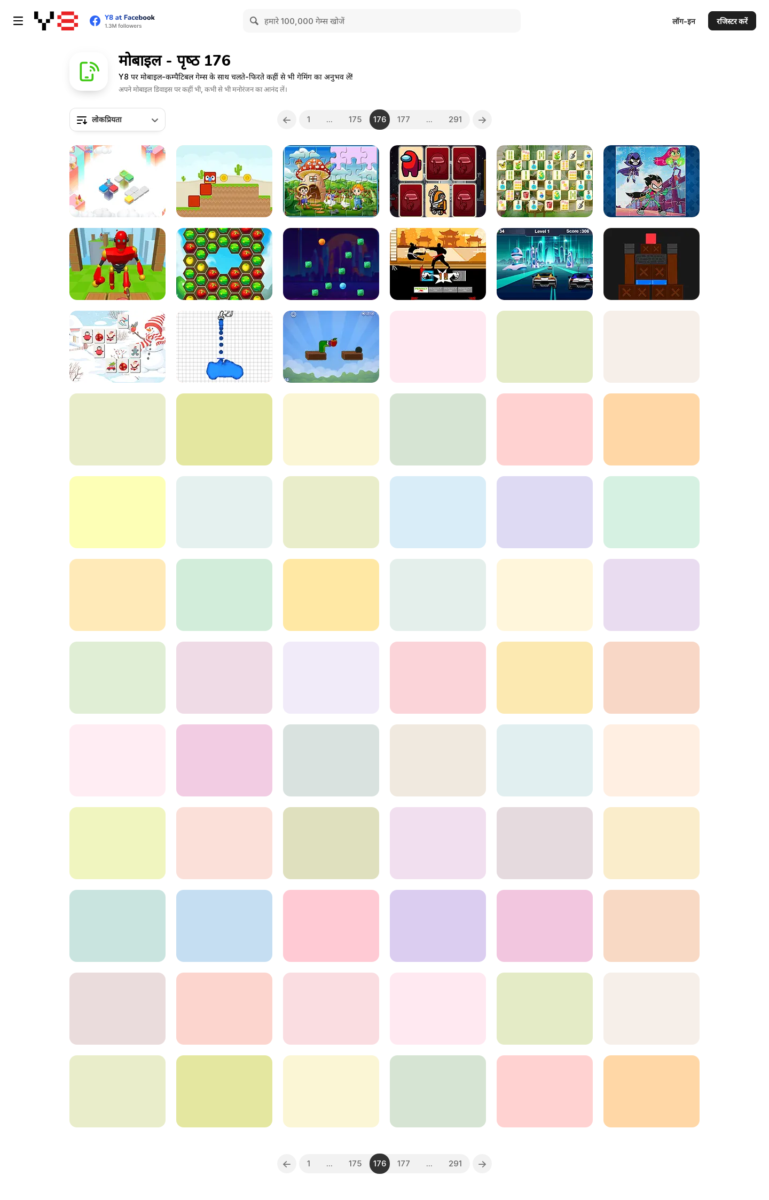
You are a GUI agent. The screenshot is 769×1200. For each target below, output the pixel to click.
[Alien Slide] (224, 595)
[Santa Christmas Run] (651, 1091)
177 (404, 119)
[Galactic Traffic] (545, 264)
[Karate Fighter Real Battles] (438, 264)
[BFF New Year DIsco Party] (224, 512)
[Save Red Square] (651, 264)
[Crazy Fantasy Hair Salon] (545, 760)
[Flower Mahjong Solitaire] (545, 181)
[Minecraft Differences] (438, 843)
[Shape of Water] (224, 347)
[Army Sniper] (545, 1009)
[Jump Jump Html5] (331, 595)
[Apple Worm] (331, 347)
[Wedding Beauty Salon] (117, 512)
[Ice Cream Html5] (224, 843)
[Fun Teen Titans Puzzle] (651, 181)
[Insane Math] (224, 429)
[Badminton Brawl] (331, 1009)
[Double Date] (545, 678)
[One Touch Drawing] (545, 347)
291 (455, 119)
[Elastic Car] (438, 678)
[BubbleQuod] (117, 678)
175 (355, 119)
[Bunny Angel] (117, 843)
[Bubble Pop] (117, 429)
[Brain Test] (331, 429)
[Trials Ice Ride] (117, 760)
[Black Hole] (438, 595)
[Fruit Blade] (224, 1009)
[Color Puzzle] (117, 181)
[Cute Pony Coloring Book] (651, 760)
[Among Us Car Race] (438, 1009)
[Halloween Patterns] (438, 347)
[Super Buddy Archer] (117, 1009)
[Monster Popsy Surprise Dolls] (331, 678)
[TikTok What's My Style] (331, 926)
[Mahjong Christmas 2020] (117, 347)
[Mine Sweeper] (651, 843)
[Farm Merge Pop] (224, 264)
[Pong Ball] (331, 843)
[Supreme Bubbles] (438, 429)
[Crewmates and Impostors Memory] (438, 181)
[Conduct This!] (438, 1091)
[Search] (254, 21)
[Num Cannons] (545, 1091)
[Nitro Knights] (331, 1091)
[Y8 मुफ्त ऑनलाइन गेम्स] (56, 20)
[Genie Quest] (117, 926)
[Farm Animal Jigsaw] (331, 181)
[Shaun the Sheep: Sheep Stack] (651, 429)
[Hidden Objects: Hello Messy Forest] (331, 760)
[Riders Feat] (651, 678)
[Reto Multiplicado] (224, 678)
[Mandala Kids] (224, 760)
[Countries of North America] (438, 512)
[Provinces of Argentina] (545, 843)
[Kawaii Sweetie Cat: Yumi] (224, 1091)
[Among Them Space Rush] (438, 760)
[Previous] (286, 119)
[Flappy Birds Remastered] (331, 512)
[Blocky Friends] (224, 181)
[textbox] (117, 119)
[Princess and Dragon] (117, 1091)
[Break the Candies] (331, 264)
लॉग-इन (683, 21)
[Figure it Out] (651, 347)
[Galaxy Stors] (651, 926)
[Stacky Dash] (117, 595)
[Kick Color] (651, 1009)
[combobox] (117, 119)
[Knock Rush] (117, 264)
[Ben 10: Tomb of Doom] (224, 926)
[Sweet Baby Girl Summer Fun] (438, 926)
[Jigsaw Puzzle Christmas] (651, 595)
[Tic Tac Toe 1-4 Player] (545, 926)
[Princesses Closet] (651, 512)
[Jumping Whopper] (545, 429)
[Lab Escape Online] (545, 512)
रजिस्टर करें (732, 21)
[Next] (482, 119)
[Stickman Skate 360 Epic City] (545, 595)
